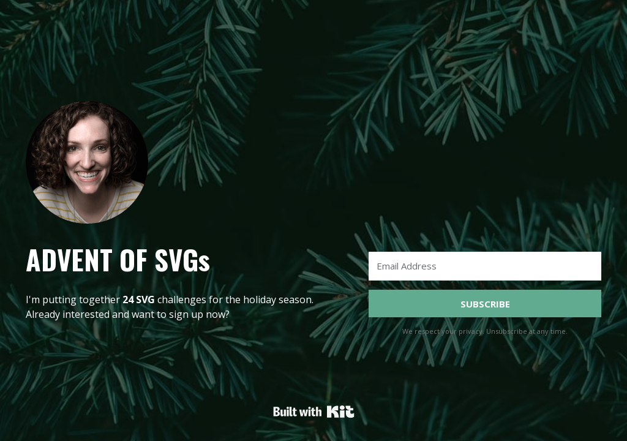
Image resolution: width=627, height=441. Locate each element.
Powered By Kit (314, 412)
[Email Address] (485, 266)
